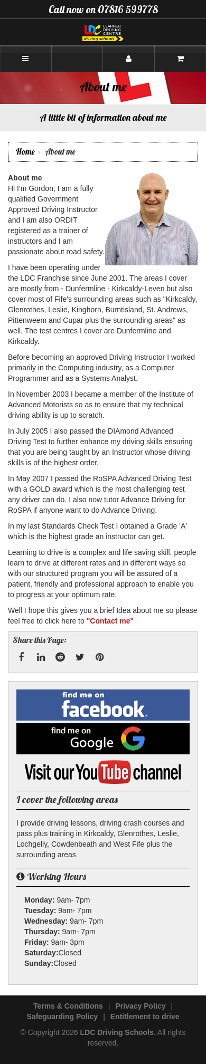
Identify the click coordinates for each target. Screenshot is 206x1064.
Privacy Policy (141, 1006)
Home (25, 152)
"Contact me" (110, 621)
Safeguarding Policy (62, 1016)
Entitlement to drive (145, 1016)
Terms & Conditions (68, 1006)
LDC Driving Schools (117, 1032)
